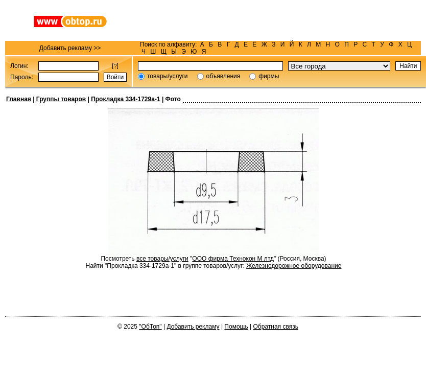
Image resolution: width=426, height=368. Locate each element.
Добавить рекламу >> (70, 48)
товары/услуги (167, 76)
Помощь (236, 326)
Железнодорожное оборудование (293, 265)
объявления (223, 76)
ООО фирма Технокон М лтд (233, 258)
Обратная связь (275, 326)
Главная (18, 99)
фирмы (268, 76)
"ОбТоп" (150, 326)
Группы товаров (61, 99)
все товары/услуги (162, 258)
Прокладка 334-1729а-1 (125, 99)
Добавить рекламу (193, 326)
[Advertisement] (277, 20)
